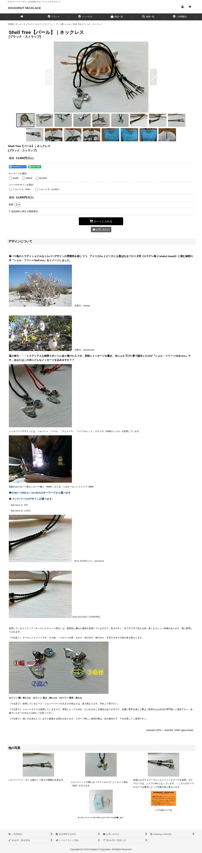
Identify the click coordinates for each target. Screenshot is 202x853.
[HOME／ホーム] (22, 16)
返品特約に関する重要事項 (23, 211)
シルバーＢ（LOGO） (50, 189)
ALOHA (43, 178)
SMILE (29, 178)
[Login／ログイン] (182, 6)
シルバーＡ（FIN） (22, 189)
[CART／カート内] (190, 6)
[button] (53, 16)
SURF (16, 178)
